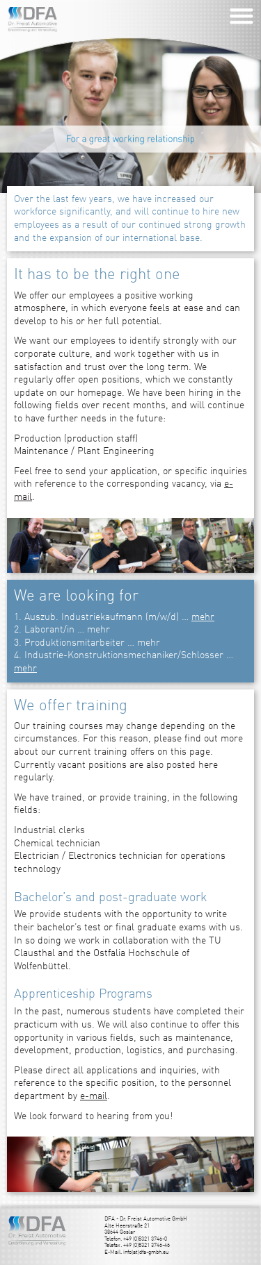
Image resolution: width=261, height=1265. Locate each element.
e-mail (93, 1096)
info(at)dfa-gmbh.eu (145, 1252)
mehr (202, 617)
